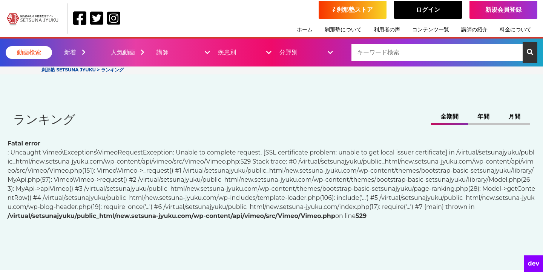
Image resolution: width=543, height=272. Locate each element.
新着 (75, 52)
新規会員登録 (503, 9)
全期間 (449, 116)
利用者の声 (387, 29)
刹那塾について (343, 29)
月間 (514, 116)
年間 (483, 116)
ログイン (428, 9)
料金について (515, 29)
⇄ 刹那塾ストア (352, 9)
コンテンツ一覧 (430, 29)
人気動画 (127, 52)
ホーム (305, 29)
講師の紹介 (474, 29)
